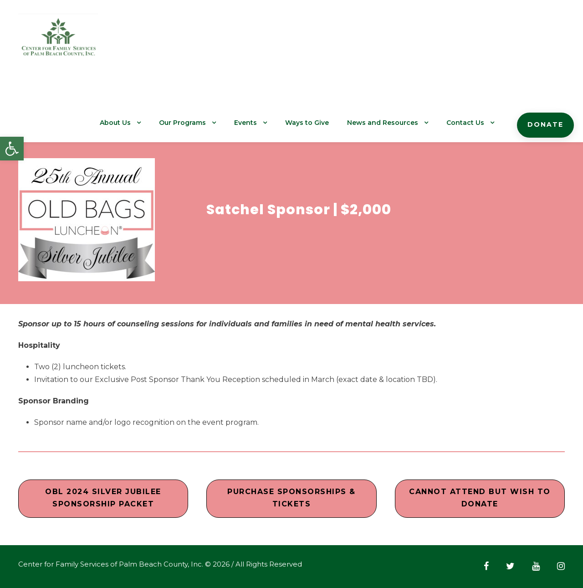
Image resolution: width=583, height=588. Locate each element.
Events (254, 123)
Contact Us (468, 123)
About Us (125, 123)
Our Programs (192, 123)
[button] (12, 148)
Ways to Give (314, 123)
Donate (546, 124)
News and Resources (387, 123)
